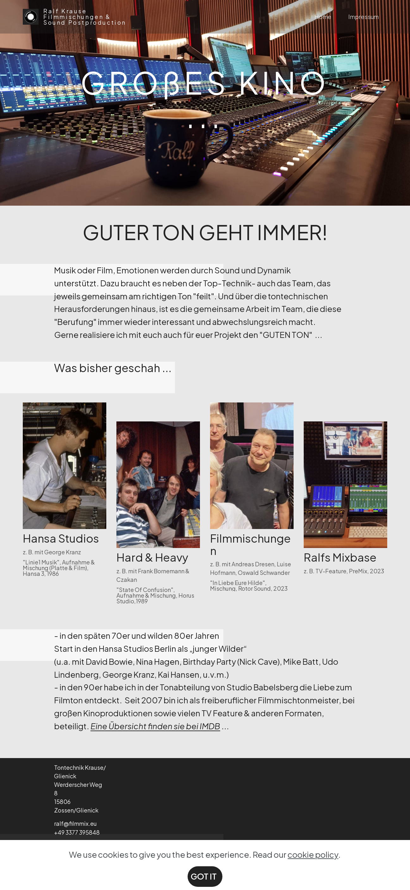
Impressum (363, 16)
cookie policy (313, 875)
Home (322, 16)
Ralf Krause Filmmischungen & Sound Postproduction (85, 16)
